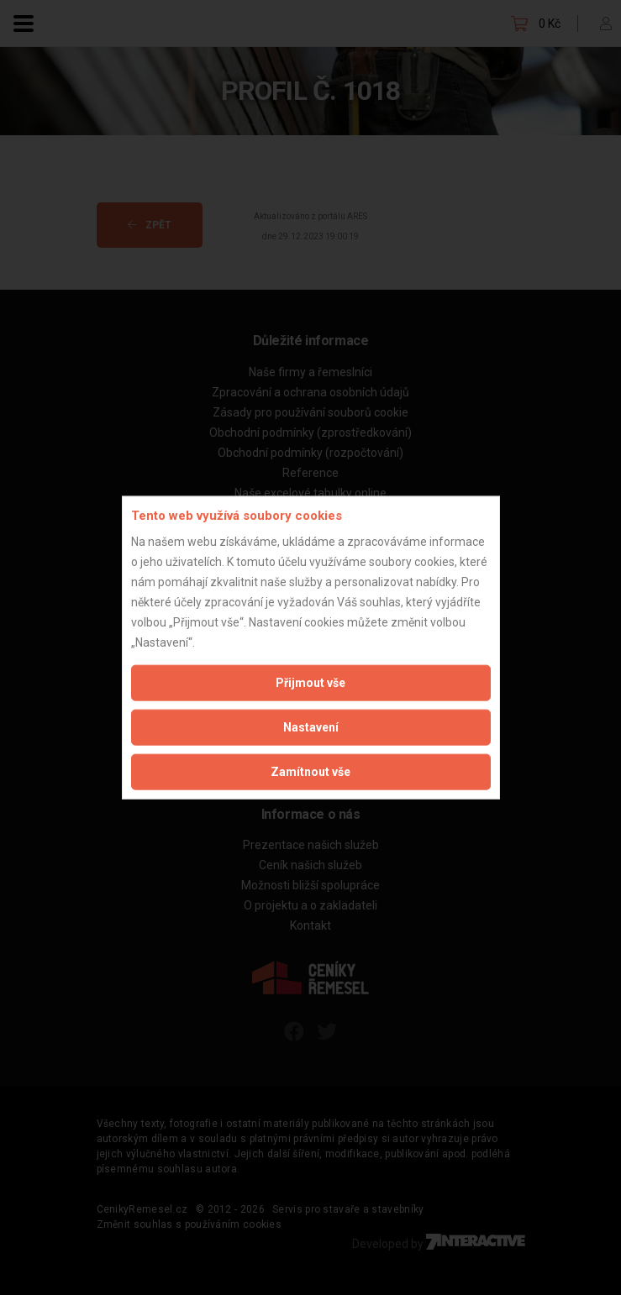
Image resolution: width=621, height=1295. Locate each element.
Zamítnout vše (310, 771)
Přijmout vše (310, 682)
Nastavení (311, 726)
